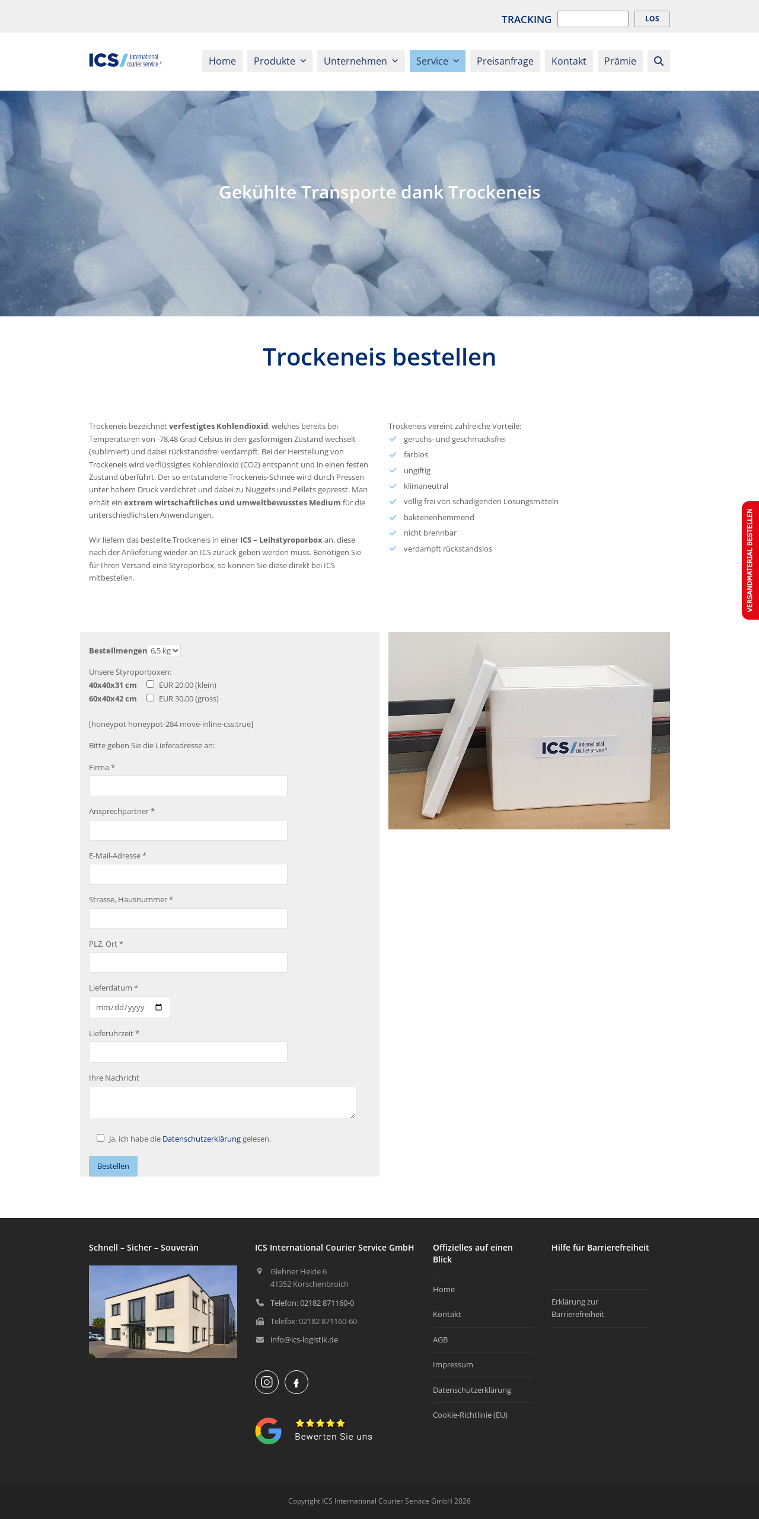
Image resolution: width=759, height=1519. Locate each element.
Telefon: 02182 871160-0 (312, 1302)
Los (652, 19)
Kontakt (447, 1314)
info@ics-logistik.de (304, 1339)
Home (444, 1289)
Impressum (453, 1364)
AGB (440, 1339)
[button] (658, 61)
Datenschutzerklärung (201, 1138)
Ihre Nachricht (114, 1077)
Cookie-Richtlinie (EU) (470, 1414)
